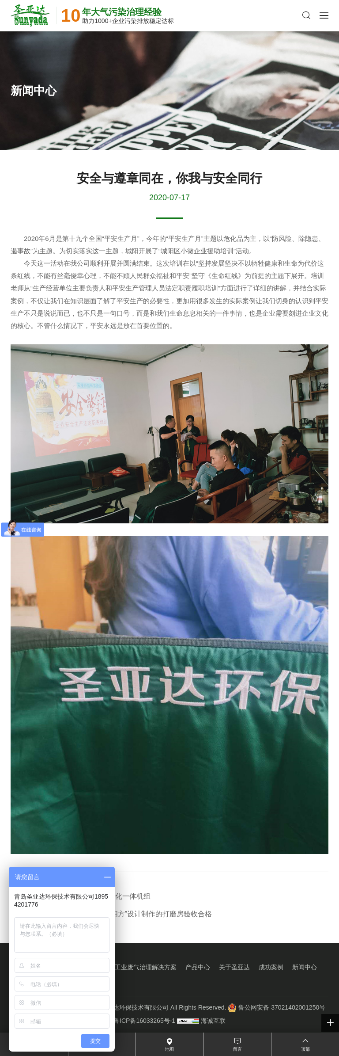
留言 (237, 1049)
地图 (169, 1049)
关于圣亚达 (234, 967)
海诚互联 (213, 1020)
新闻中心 (304, 967)
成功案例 (271, 967)
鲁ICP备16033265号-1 (144, 1020)
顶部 (305, 1049)
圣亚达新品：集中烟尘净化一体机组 (81, 896)
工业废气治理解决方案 (146, 967)
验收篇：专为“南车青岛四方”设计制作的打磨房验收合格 (111, 914)
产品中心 (197, 967)
